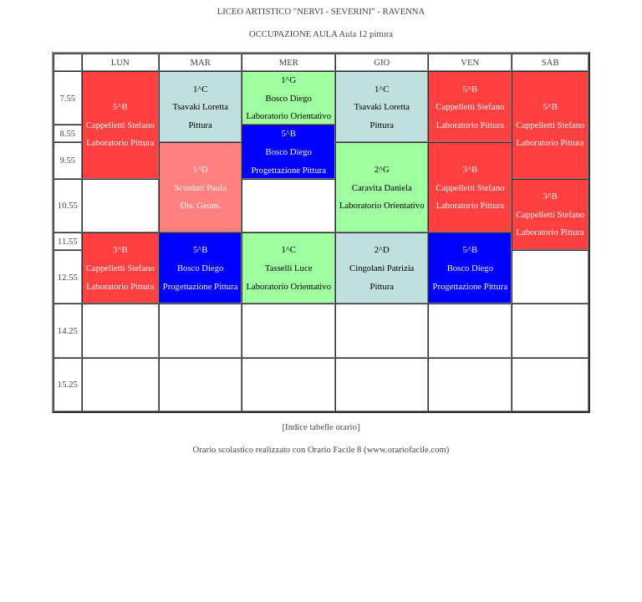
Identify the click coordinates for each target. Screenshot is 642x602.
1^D (200, 169)
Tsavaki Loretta (199, 106)
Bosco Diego (289, 98)
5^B (120, 106)
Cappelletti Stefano (120, 125)
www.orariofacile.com (406, 449)
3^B (470, 169)
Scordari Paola (200, 187)
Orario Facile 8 (335, 449)
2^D (382, 249)
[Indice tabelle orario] (321, 426)
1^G (288, 79)
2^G (382, 169)
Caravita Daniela (382, 187)
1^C (200, 89)
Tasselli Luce (288, 268)
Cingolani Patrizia (381, 268)
